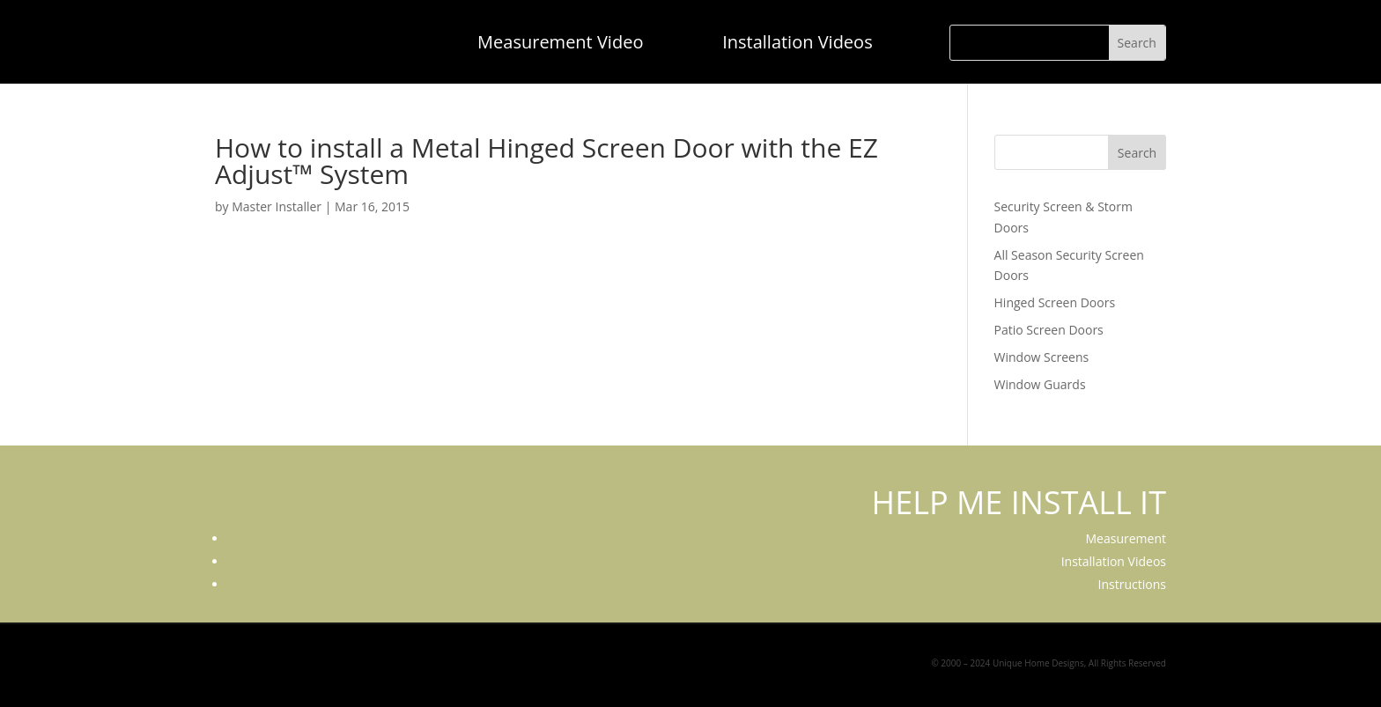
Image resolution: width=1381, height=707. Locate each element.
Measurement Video (560, 42)
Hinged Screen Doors (1055, 302)
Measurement (1126, 538)
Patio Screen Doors (1049, 329)
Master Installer (276, 206)
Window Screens (1041, 357)
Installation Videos (797, 42)
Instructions (1132, 584)
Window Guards (1040, 384)
